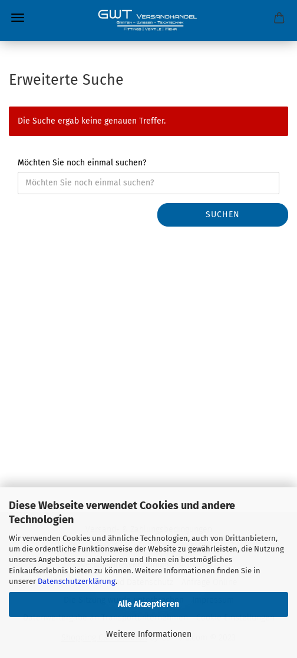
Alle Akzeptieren (148, 604)
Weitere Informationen (149, 634)
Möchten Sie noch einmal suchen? (82, 163)
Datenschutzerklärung (77, 581)
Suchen (223, 215)
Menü (17, 17)
